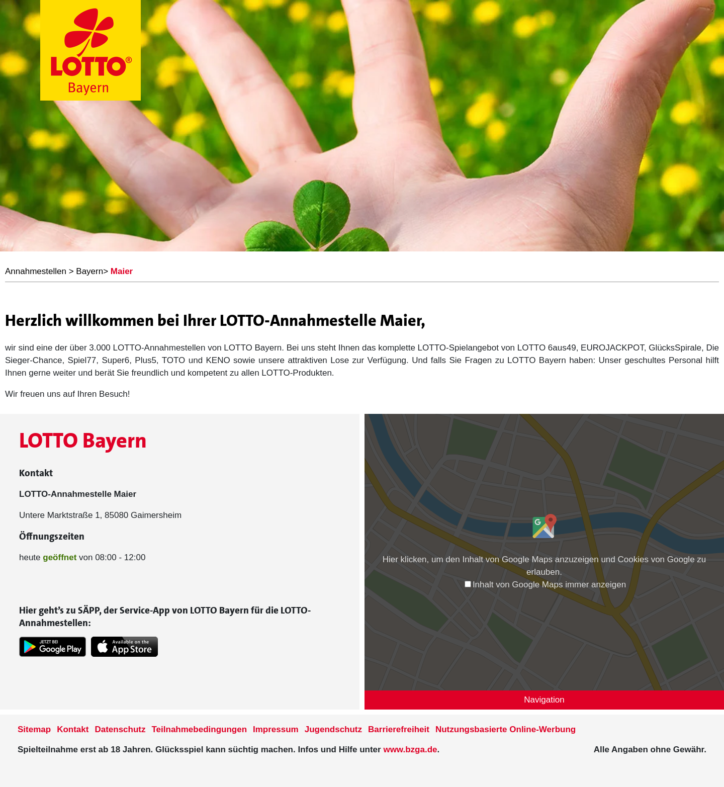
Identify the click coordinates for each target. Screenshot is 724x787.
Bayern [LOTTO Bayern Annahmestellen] (89, 271)
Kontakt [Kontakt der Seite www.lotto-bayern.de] (72, 729)
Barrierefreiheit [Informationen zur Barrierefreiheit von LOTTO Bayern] (398, 729)
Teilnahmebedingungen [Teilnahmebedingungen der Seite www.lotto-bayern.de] (199, 729)
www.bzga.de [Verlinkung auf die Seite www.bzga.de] (410, 749)
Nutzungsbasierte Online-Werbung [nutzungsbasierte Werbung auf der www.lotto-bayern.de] (505, 729)
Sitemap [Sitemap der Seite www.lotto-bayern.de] (34, 729)
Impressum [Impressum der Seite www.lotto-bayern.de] (276, 729)
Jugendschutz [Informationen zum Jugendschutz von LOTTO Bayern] (333, 729)
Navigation (544, 700)
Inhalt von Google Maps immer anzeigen (545, 584)
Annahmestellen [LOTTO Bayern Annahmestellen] (35, 271)
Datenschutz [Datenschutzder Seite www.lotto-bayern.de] (120, 729)
